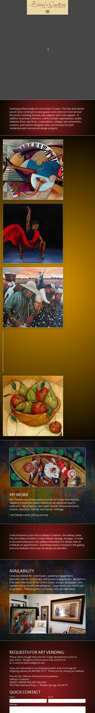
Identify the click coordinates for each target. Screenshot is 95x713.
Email (51, 697)
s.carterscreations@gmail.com (29, 662)
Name (12, 697)
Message (13, 704)
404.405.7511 (39, 671)
